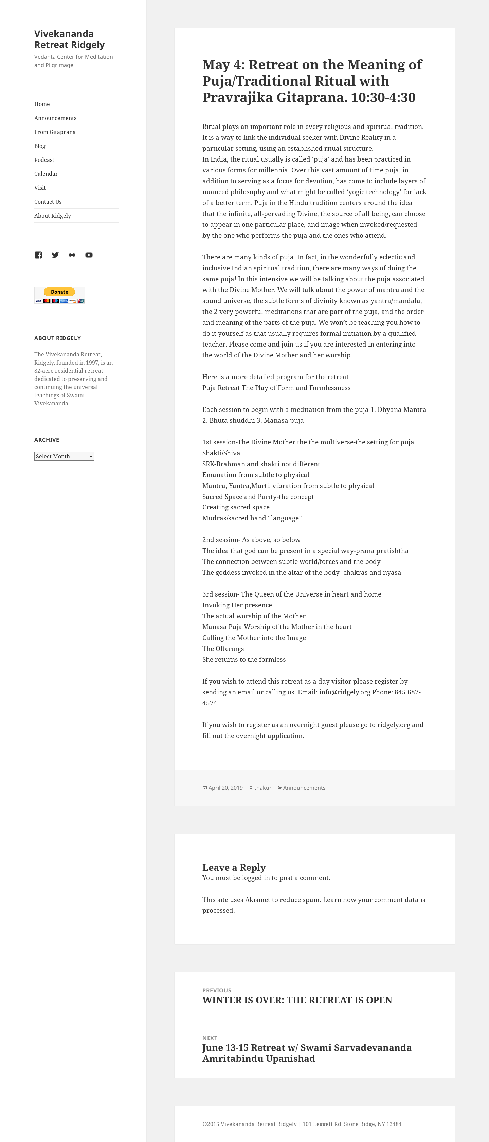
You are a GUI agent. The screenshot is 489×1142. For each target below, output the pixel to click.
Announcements (55, 118)
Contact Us (47, 201)
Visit (40, 187)
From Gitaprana (55, 132)
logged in (256, 877)
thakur (263, 787)
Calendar (46, 174)
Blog (40, 146)
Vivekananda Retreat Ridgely (69, 39)
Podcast (44, 160)
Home (42, 104)
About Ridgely (52, 215)
